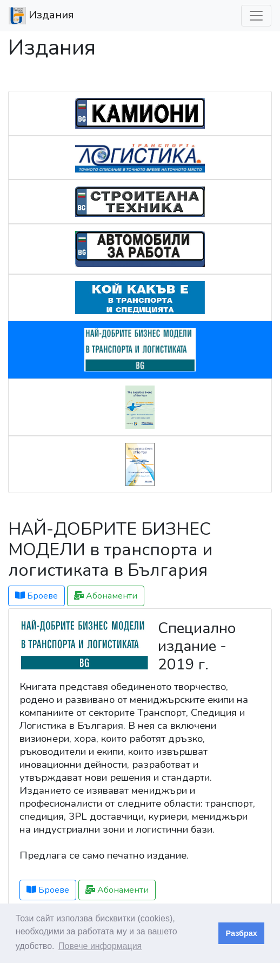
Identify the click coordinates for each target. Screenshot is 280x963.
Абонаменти (105, 596)
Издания (41, 15)
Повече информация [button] (100, 946)
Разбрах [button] (241, 933)
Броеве (36, 596)
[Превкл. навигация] (256, 15)
